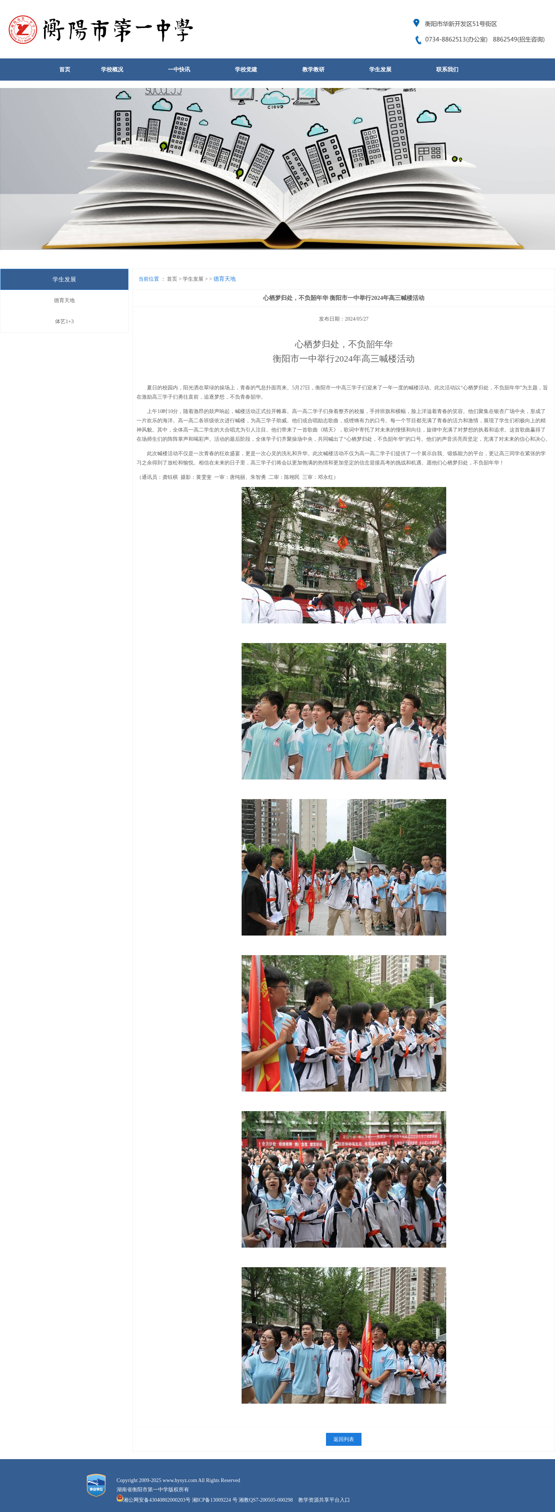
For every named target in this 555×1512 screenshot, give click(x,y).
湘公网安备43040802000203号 (157, 1500)
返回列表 (343, 1439)
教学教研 (313, 69)
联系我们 (447, 69)
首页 (64, 69)
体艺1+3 (64, 321)
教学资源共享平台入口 (324, 1500)
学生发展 (380, 69)
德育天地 (64, 300)
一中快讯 (179, 69)
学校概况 (112, 69)
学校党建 (246, 69)
